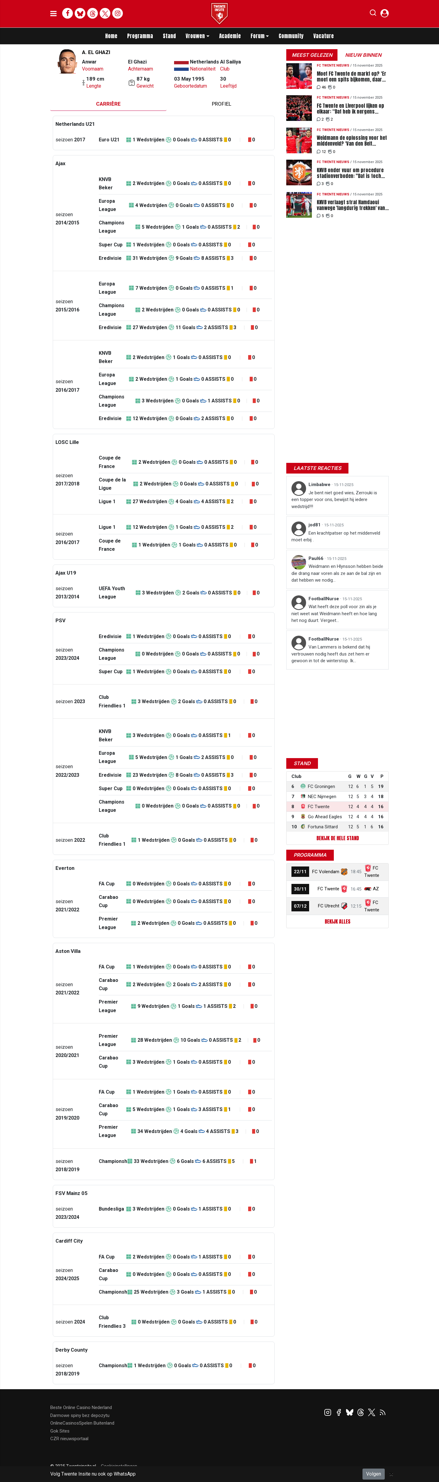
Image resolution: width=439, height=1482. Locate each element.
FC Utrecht (328, 906)
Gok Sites (60, 1431)
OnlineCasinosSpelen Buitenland (82, 1423)
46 (321, 87)
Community (291, 36)
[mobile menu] (53, 13)
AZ (376, 889)
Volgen (373, 1474)
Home (111, 36)
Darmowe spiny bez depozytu (79, 1415)
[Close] (391, 1474)
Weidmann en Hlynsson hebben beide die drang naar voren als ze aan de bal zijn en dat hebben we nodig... (337, 573)
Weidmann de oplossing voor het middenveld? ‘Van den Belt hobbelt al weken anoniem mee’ (352, 141)
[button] (373, 14)
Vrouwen (195, 36)
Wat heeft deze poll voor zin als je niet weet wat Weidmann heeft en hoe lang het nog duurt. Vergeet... (334, 613)
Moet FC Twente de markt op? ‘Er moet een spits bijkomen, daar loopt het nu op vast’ (351, 76)
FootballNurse (324, 598)
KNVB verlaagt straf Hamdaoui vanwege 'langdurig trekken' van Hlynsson (351, 205)
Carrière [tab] (108, 104)
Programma (140, 36)
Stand (169, 36)
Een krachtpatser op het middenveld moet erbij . (335, 536)
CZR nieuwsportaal (69, 1438)
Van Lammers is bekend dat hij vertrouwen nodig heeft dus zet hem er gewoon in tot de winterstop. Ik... (330, 653)
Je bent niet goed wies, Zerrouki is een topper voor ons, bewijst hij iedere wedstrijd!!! (334, 499)
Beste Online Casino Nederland (81, 1407)
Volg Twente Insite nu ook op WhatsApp (93, 1474)
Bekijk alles (337, 921)
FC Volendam (325, 871)
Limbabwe (320, 484)
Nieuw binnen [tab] (363, 55)
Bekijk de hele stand (337, 838)
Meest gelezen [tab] (312, 55)
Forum (258, 36)
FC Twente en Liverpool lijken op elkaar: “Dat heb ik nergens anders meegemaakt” (350, 108)
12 (321, 151)
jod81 (315, 525)
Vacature (323, 36)
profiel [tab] (221, 104)
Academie (230, 36)
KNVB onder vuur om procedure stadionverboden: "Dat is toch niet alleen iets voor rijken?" (350, 173)
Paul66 (317, 558)
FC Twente (328, 889)
